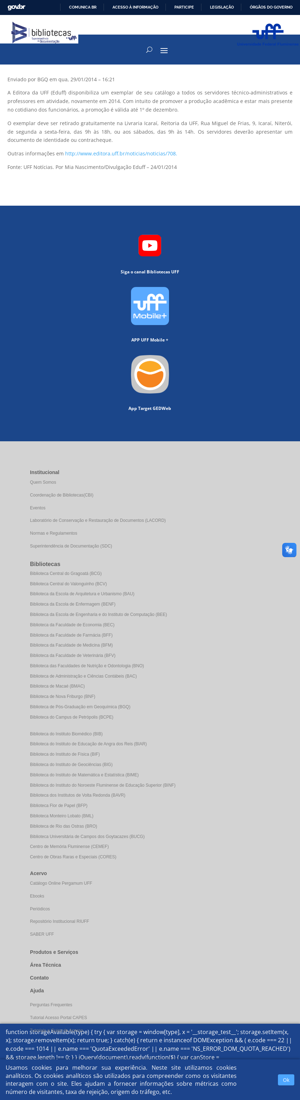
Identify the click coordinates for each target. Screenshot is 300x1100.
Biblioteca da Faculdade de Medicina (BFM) (71, 645)
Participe (184, 7)
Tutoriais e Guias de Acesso (56, 1030)
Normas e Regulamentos (53, 533)
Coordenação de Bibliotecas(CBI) (61, 495)
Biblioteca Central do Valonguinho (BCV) (68, 583)
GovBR (16, 7)
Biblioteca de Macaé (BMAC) (57, 686)
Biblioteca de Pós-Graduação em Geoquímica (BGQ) (80, 706)
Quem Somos (43, 482)
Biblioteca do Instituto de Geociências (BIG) (71, 764)
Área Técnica (45, 965)
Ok (286, 1079)
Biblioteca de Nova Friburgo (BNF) (62, 696)
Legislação (222, 7)
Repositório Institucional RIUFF (59, 921)
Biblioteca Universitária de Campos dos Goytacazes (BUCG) (87, 836)
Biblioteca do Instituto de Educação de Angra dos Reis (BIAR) (88, 743)
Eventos (37, 507)
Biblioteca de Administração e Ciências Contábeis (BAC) (83, 676)
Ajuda (37, 990)
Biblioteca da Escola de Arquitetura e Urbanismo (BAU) (82, 593)
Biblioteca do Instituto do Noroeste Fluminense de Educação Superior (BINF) (102, 785)
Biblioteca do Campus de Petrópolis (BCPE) (71, 717)
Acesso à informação (135, 7)
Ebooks (37, 896)
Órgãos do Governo (271, 7)
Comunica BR (82, 7)
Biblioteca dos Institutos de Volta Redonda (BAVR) (77, 795)
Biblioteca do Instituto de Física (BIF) (65, 754)
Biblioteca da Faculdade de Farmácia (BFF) (71, 635)
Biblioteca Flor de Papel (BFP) (58, 805)
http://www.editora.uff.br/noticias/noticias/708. (121, 153)
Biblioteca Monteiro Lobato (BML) (61, 815)
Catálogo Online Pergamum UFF (61, 883)
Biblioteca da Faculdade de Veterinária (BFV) (72, 655)
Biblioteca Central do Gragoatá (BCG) (65, 573)
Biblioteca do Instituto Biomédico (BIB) (66, 733)
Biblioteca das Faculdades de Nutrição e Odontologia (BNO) (87, 665)
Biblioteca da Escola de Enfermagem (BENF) (72, 604)
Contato (39, 978)
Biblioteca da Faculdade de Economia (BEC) (72, 624)
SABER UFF (42, 934)
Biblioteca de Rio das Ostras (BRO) (63, 826)
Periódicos (40, 908)
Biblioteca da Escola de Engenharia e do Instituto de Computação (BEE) (98, 614)
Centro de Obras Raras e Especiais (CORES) (73, 856)
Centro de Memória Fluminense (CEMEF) (69, 846)
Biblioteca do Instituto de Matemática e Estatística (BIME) (84, 774)
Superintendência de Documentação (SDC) (71, 546)
